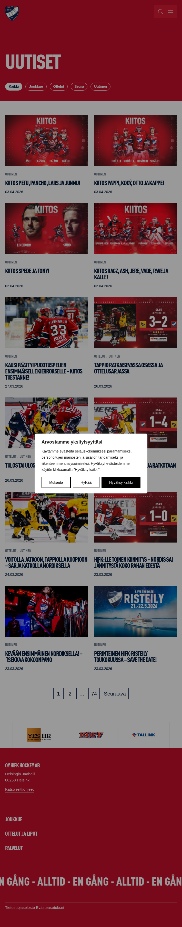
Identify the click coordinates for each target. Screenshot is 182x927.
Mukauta (56, 482)
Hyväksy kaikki (121, 482)
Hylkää (86, 482)
